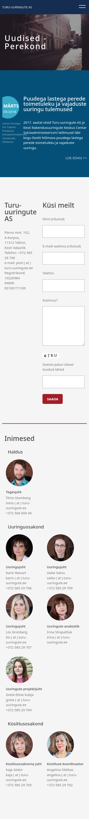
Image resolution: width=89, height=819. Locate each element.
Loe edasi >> (76, 158)
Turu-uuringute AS (17, 7)
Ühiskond (7, 141)
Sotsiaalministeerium (14, 134)
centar (5, 123)
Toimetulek (8, 138)
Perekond (7, 130)
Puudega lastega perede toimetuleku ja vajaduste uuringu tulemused (55, 104)
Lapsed (11, 127)
